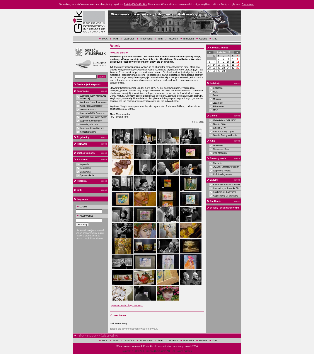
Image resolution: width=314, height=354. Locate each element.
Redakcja (82, 181)
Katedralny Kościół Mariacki (226, 184)
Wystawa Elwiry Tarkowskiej (93, 102)
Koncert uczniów (88, 132)
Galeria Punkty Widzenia (225, 135)
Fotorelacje (83, 91)
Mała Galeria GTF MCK (224, 120)
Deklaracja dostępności (89, 84)
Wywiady (84, 164)
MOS (115, 38)
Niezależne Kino (221, 149)
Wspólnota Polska (221, 170)
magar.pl (188, 351)
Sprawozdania (87, 175)
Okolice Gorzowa (86, 153)
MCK (105, 38)
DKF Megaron (220, 153)
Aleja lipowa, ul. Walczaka (225, 196)
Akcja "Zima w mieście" (91, 106)
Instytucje (215, 83)
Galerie (203, 38)
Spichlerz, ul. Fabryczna (224, 192)
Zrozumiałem (248, 4)
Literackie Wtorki (88, 109)
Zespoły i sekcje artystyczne (224, 208)
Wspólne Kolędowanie (91, 121)
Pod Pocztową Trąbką (223, 131)
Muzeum (173, 38)
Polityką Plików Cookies (135, 4)
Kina (214, 38)
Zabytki (214, 180)
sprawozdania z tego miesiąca (127, 305)
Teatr (160, 38)
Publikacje (215, 201)
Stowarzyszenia (218, 158)
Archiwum (82, 159)
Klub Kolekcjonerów (222, 174)
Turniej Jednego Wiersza (92, 128)
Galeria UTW (219, 128)
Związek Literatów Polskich (226, 167)
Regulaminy (83, 137)
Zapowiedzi (85, 172)
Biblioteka (188, 38)
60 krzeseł (218, 145)
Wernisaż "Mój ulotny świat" (93, 117)
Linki (79, 190)
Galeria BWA (219, 124)
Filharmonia (146, 38)
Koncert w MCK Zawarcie (92, 113)
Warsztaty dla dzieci (89, 124)
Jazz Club (129, 38)
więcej (104, 91)
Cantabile (217, 163)
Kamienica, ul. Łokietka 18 (226, 188)
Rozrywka (82, 144)
